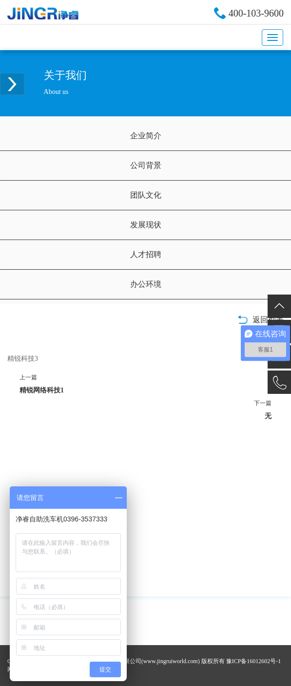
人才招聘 (145, 254)
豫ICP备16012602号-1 (253, 661)
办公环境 (145, 284)
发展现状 (145, 225)
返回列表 (261, 319)
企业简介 (145, 135)
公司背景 (145, 165)
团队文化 (145, 195)
